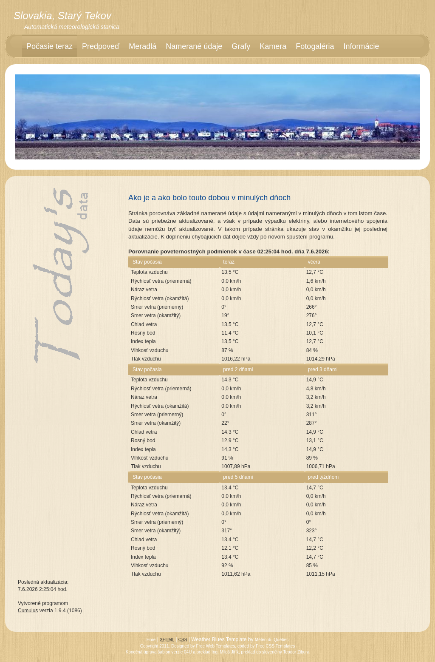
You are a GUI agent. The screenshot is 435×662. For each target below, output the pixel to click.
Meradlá (142, 46)
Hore (151, 639)
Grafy (241, 46)
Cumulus (28, 611)
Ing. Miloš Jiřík (225, 652)
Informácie (361, 46)
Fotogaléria (315, 46)
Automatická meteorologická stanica (71, 26)
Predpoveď (100, 46)
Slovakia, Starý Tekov (62, 15)
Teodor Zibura (296, 652)
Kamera (273, 46)
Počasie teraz (49, 46)
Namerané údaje (194, 46)
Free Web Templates (215, 646)
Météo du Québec (272, 639)
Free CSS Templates (275, 646)
